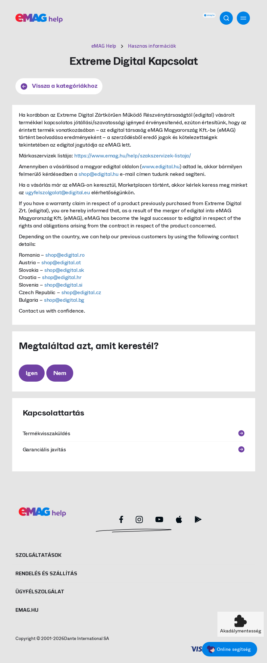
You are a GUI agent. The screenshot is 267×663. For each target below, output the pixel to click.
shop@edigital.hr (61, 277)
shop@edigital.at (60, 262)
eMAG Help (104, 46)
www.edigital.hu (161, 166)
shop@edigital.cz (81, 292)
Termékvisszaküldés (134, 433)
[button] (240, 624)
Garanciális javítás (134, 449)
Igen (32, 373)
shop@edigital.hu (98, 174)
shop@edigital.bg (64, 300)
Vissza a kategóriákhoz (59, 86)
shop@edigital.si (63, 285)
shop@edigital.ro (64, 255)
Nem (59, 373)
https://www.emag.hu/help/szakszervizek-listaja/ (132, 155)
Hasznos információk (152, 46)
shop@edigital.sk (64, 270)
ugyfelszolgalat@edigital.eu (57, 192)
